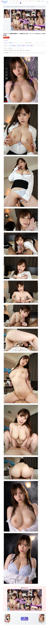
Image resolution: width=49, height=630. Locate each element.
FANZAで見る (6, 37)
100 (27, 1)
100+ (17, 1)
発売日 (40, 1)
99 (13, 1)
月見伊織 (8, 6)
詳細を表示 (6, 53)
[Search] (18, 3)
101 (21, 1)
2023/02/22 (11, 43)
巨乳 (31, 1)
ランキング (35, 1)
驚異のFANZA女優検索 (4, 2)
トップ (5, 6)
